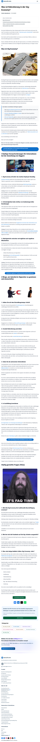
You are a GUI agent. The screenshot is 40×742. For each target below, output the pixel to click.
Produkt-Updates (16, 626)
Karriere (2, 733)
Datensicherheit (4, 707)
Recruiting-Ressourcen (5, 688)
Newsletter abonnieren (5, 702)
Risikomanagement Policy (5, 723)
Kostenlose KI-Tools (5, 689)
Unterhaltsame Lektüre (26, 626)
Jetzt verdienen (20, 617)
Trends (37, 522)
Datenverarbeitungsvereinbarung (7, 715)
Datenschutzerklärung (5, 712)
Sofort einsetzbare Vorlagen (8, 629)
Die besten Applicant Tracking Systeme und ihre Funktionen (20, 273)
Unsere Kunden (4, 699)
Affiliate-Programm (5, 735)
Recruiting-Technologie (30, 629)
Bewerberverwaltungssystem (6, 671)
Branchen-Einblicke (19, 629)
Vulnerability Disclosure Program (7, 717)
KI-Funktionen (3, 673)
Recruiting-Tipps (6, 632)
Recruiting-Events (4, 691)
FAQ (2, 730)
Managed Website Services (6, 679)
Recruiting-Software (4, 676)
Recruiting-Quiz (4, 696)
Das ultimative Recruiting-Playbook (7, 694)
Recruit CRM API (4, 678)
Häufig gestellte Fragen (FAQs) (8, 25)
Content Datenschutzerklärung (6, 714)
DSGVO (2, 709)
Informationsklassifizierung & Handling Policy (9, 720)
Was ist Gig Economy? (6, 20)
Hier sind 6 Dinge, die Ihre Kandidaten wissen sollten (20, 439)
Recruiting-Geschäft (6, 626)
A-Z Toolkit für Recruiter (5, 697)
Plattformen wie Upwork (6, 555)
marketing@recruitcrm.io (7, 666)
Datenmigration (4, 681)
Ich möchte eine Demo (19, 597)
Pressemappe (3, 732)
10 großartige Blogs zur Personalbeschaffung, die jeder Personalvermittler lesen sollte (15, 149)
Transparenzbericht (4, 722)
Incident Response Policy (5, 718)
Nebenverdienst (4, 368)
